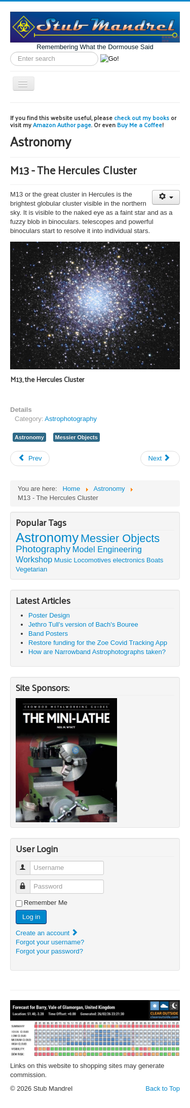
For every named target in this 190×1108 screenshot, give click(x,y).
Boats (154, 560)
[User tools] (166, 197)
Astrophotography (71, 419)
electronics (129, 560)
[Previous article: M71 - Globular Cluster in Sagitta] (30, 458)
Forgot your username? (50, 942)
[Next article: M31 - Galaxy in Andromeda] (160, 458)
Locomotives (92, 560)
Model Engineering (107, 549)
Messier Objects (76, 437)
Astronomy (29, 437)
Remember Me (45, 902)
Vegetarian (31, 569)
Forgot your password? (49, 951)
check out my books (141, 117)
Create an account (47, 933)
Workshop (34, 559)
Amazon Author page (62, 124)
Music (63, 560)
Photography (43, 549)
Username (27, 863)
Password (27, 882)
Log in (31, 917)
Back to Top (162, 1088)
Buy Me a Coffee (139, 124)
